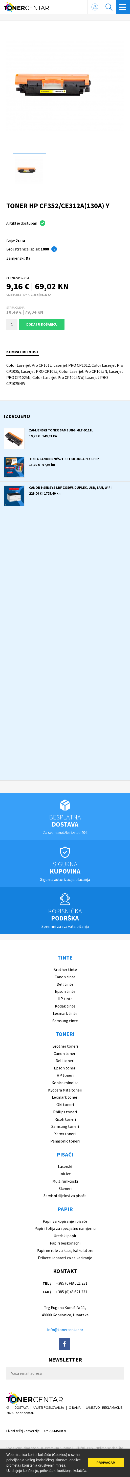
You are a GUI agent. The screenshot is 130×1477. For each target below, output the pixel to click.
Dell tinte (65, 984)
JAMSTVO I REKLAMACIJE (103, 1407)
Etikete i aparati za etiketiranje (65, 1257)
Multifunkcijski (65, 1181)
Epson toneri (65, 1067)
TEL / (46, 1283)
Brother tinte (65, 969)
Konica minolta (65, 1082)
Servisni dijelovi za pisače (65, 1195)
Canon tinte (65, 976)
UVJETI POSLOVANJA (48, 1407)
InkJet (65, 1173)
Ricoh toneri (65, 1119)
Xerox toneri (65, 1133)
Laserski (65, 1166)
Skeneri (65, 1188)
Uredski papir (65, 1235)
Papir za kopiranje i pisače (65, 1221)
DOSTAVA (22, 1407)
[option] (65, 86)
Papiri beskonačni (65, 1243)
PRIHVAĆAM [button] (105, 1463)
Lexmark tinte (65, 1013)
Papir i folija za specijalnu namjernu (65, 1228)
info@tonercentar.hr (65, 1329)
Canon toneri (65, 1053)
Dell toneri (65, 1060)
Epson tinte (65, 991)
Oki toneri (65, 1104)
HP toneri (65, 1075)
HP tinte (65, 998)
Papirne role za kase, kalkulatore (65, 1250)
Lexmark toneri (65, 1097)
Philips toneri (65, 1111)
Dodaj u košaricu (41, 324)
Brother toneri (65, 1046)
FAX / (47, 1291)
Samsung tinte (65, 1020)
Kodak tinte (65, 1006)
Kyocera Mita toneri (65, 1090)
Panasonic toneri (65, 1141)
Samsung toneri (65, 1126)
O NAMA (75, 1407)
